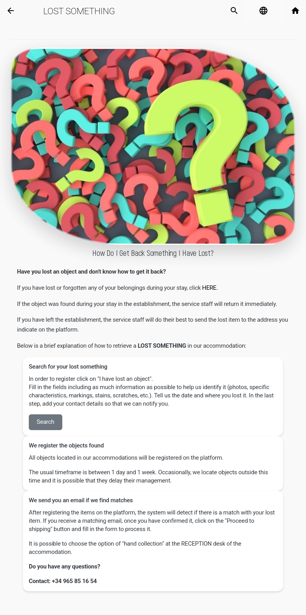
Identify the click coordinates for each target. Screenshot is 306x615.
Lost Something (79, 11)
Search (45, 421)
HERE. (210, 287)
